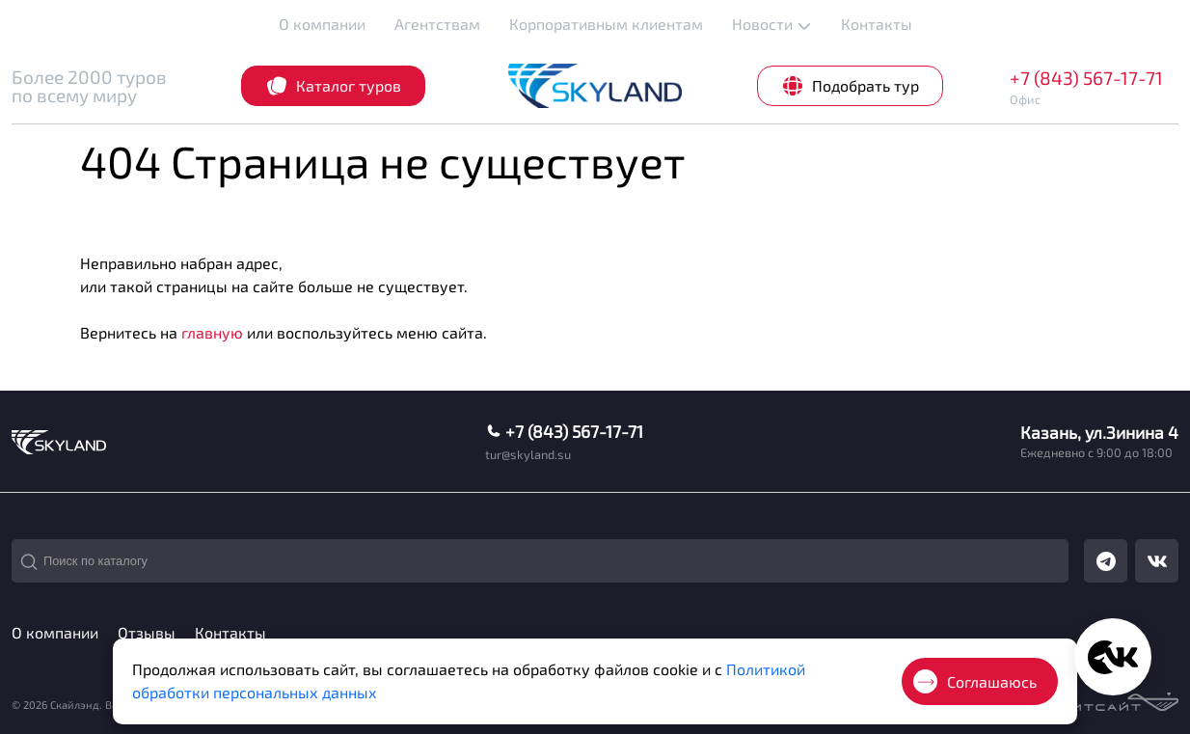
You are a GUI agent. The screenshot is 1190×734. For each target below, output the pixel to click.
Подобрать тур (850, 85)
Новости (772, 24)
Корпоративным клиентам (606, 23)
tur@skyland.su (528, 455)
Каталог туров (333, 85)
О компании (322, 23)
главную (212, 332)
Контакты (876, 23)
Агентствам (437, 23)
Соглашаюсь (975, 681)
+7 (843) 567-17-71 (1086, 78)
